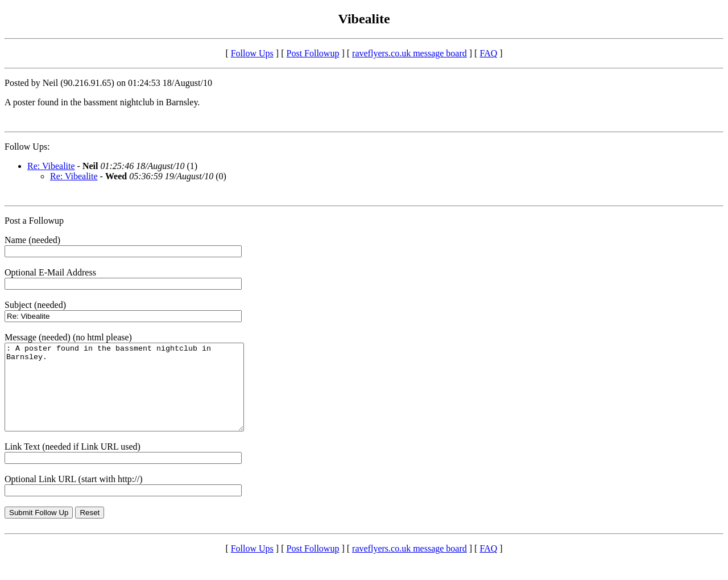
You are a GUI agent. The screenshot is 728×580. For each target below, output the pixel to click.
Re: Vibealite (51, 166)
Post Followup (313, 53)
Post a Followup (34, 220)
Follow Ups (252, 53)
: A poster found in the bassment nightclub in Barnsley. (138, 396)
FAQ (488, 53)
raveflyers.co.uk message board (409, 53)
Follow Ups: (27, 146)
